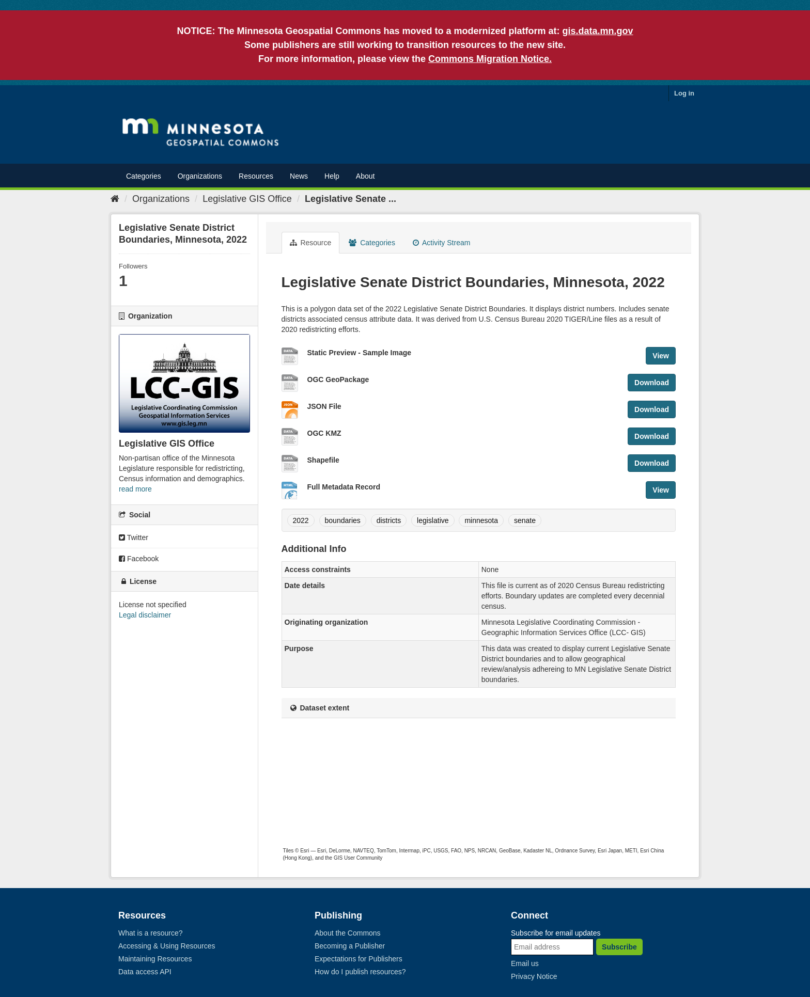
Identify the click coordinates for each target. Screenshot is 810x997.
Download (651, 382)
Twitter (133, 537)
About (365, 176)
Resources (256, 176)
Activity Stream (441, 243)
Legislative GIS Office (247, 199)
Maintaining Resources (155, 959)
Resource (311, 243)
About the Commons (348, 933)
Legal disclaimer (145, 615)
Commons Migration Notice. (490, 59)
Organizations (200, 176)
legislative (432, 520)
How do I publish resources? (360, 972)
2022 (301, 520)
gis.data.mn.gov (598, 31)
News (299, 176)
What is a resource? (150, 933)
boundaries (343, 520)
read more (135, 489)
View (660, 356)
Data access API (145, 972)
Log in (684, 93)
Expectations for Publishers (358, 959)
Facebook (139, 559)
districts (389, 520)
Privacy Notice (534, 976)
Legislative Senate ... (350, 199)
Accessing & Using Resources (166, 946)
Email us (525, 963)
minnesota (481, 520)
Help (331, 176)
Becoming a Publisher (350, 946)
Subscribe (619, 947)
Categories (143, 176)
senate (525, 520)
